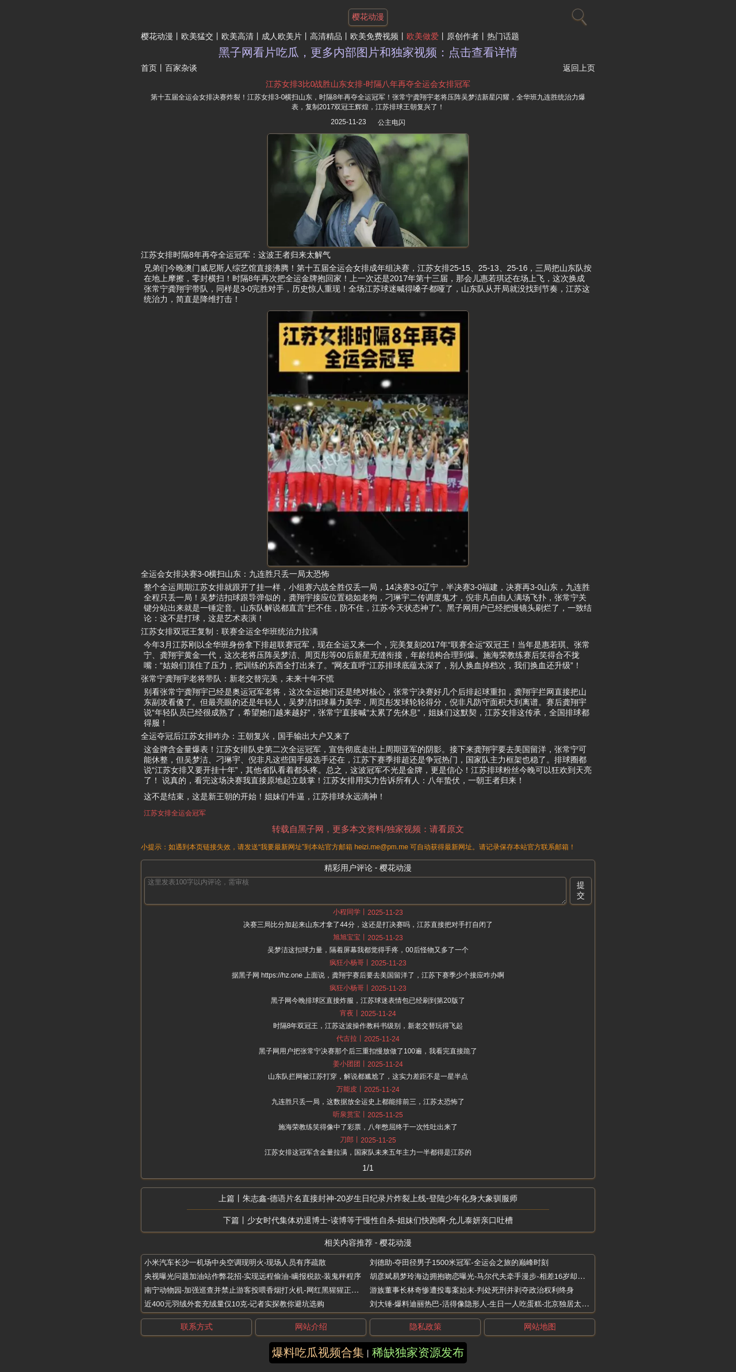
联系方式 (197, 1326)
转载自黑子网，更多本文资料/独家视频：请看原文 (368, 829)
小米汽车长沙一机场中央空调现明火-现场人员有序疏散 (235, 1262)
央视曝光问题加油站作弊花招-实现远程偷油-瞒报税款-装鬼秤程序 (252, 1276)
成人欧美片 (282, 36)
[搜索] (578, 14)
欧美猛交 (197, 36)
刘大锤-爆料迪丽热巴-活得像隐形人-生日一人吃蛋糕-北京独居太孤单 (483, 1304)
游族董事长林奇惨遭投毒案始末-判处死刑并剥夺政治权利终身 (472, 1290)
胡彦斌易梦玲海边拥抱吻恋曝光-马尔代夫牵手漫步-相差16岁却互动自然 (488, 1276)
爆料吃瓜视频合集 (318, 1352)
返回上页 (579, 67)
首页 (149, 67)
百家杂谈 (181, 67)
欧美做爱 (423, 36)
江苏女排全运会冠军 (175, 813)
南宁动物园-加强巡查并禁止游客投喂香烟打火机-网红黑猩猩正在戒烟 (259, 1290)
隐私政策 (425, 1326)
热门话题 (503, 36)
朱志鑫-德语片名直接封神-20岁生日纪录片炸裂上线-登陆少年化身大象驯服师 (380, 1198)
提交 (581, 890)
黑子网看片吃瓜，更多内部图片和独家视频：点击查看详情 (368, 52)
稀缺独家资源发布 (418, 1352)
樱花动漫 (157, 36)
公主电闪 (391, 122)
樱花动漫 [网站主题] (368, 16)
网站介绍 (311, 1326)
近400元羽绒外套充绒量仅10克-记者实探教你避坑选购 (234, 1304)
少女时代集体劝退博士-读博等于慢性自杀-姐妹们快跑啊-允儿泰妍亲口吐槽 (380, 1220)
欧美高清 (237, 36)
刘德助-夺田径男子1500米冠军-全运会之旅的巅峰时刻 (459, 1262)
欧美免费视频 (374, 36)
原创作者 (463, 36)
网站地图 (540, 1326)
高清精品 (326, 36)
